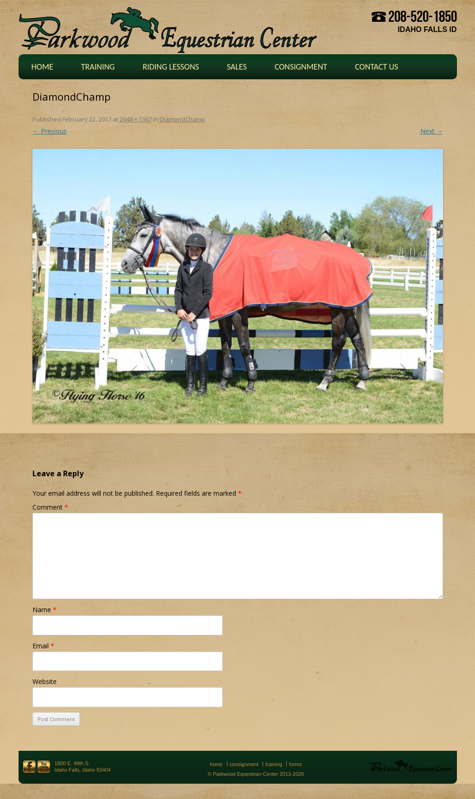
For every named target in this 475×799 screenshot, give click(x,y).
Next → (431, 131)
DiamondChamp (182, 119)
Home (42, 67)
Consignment (301, 67)
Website (44, 681)
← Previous (49, 131)
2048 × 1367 (136, 119)
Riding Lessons (170, 67)
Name (44, 609)
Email (43, 645)
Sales (237, 67)
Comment (50, 507)
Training (98, 67)
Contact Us (376, 67)
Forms (295, 764)
